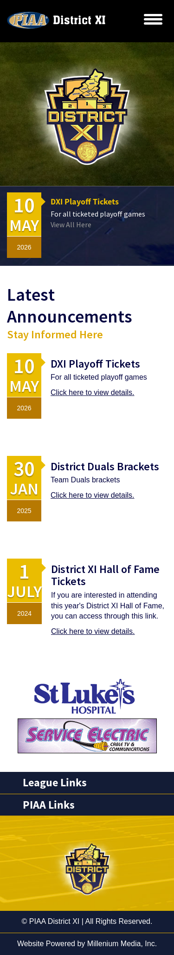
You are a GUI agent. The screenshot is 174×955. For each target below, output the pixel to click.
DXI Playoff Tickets (85, 201)
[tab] (87, 782)
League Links (55, 783)
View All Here (71, 224)
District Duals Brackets (105, 466)
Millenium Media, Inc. (122, 944)
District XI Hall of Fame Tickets (105, 575)
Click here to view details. (93, 392)
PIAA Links (49, 805)
